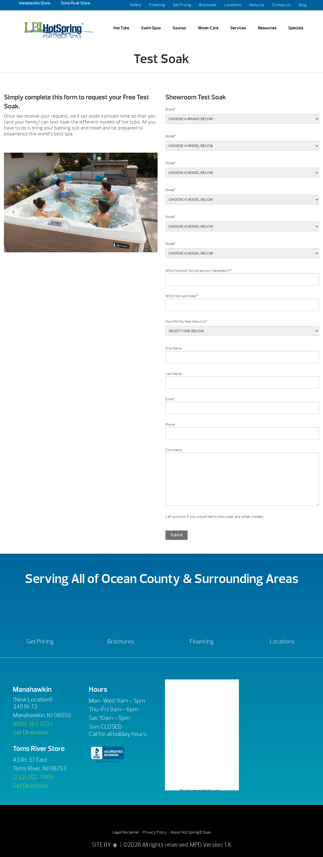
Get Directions (31, 732)
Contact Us (281, 4)
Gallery (135, 4)
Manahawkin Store (34, 3)
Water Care (208, 28)
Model (170, 136)
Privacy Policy (155, 832)
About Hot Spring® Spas (190, 832)
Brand (170, 109)
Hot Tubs (121, 28)
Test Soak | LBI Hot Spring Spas (59, 28)
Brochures (207, 4)
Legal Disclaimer (125, 832)
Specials (295, 28)
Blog (302, 4)
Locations (232, 4)
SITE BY (105, 844)
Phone (170, 424)
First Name (173, 348)
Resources (267, 28)
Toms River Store (75, 3)
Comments (173, 450)
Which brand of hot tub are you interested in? (198, 271)
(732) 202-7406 (33, 777)
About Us (256, 4)
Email (170, 399)
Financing (157, 4)
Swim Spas (151, 28)
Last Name (173, 374)
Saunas (179, 28)
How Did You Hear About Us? (186, 321)
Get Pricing (182, 4)
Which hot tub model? (182, 296)
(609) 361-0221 (32, 724)
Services (238, 28)
